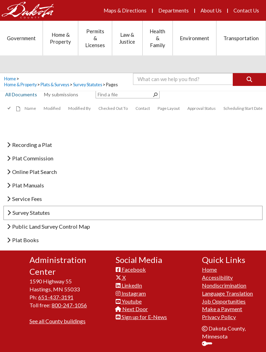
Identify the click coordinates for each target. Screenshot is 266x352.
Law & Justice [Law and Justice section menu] (127, 38)
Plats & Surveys (55, 84)
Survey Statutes (87, 84)
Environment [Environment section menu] (194, 38)
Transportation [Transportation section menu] (241, 38)
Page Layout (169, 108)
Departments (173, 10)
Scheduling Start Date (243, 108)
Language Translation (227, 293)
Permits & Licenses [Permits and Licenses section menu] (95, 38)
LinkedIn (129, 285)
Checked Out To (113, 108)
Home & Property (20, 84)
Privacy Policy (219, 317)
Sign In (210, 344)
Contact (142, 108)
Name (30, 108)
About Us (211, 10)
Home (10, 78)
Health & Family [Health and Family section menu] (157, 38)
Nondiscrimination (224, 285)
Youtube (129, 301)
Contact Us (246, 10)
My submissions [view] (61, 94)
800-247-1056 (69, 305)
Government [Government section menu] (21, 38)
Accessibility (217, 277)
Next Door (132, 309)
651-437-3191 (55, 297)
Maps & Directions (125, 10)
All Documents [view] (21, 94)
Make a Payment (222, 309)
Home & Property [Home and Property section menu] (60, 38)
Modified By (79, 108)
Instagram (131, 293)
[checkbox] (9, 108)
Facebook (131, 269)
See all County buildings (57, 321)
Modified (52, 108)
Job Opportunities (224, 301)
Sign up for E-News (141, 317)
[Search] (249, 79)
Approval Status (201, 108)
